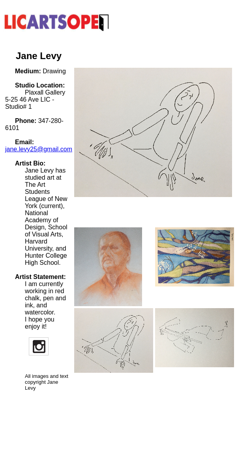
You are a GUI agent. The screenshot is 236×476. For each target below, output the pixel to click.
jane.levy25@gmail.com (38, 149)
